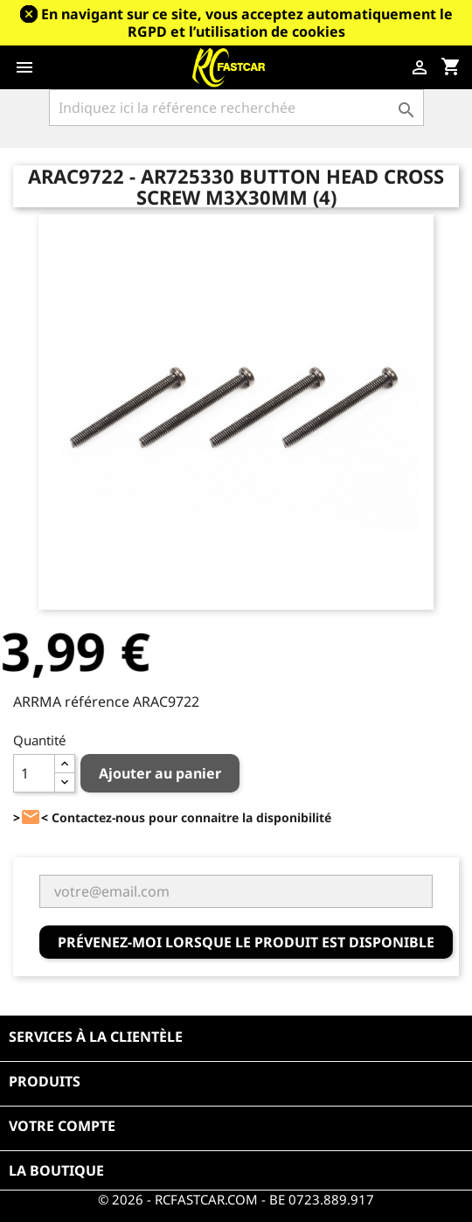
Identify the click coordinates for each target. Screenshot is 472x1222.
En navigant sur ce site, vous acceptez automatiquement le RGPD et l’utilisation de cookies (247, 22)
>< (30, 817)
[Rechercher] (236, 107)
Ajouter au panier (160, 773)
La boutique (56, 1170)
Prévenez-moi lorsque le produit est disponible (246, 942)
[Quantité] (34, 773)
